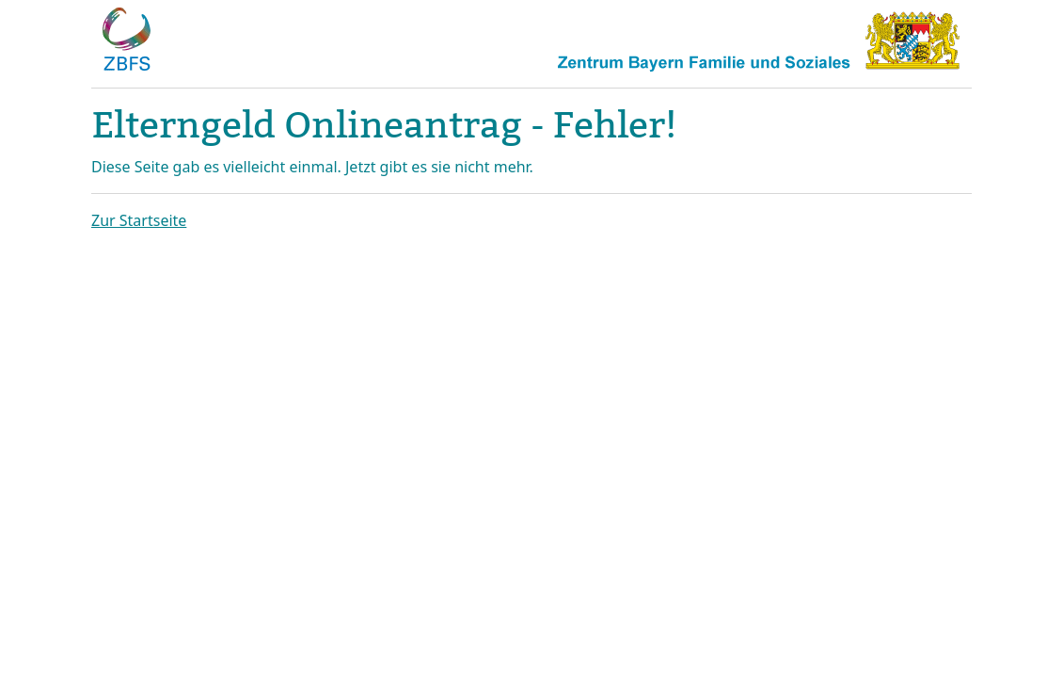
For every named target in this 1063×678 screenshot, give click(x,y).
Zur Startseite (138, 220)
